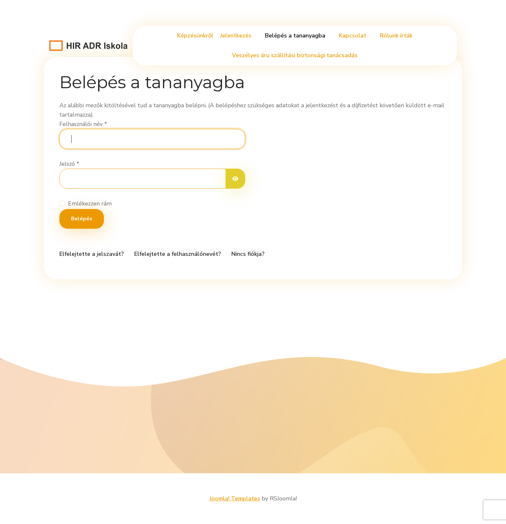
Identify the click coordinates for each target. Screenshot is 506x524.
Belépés (81, 218)
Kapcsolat (352, 35)
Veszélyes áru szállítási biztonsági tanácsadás (295, 55)
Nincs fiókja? (248, 254)
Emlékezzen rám (90, 203)
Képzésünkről (195, 35)
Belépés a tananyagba (295, 35)
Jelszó (69, 164)
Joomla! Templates (234, 498)
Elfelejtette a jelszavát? (91, 254)
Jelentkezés (235, 35)
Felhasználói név (83, 124)
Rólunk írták (396, 35)
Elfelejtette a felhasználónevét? (177, 254)
